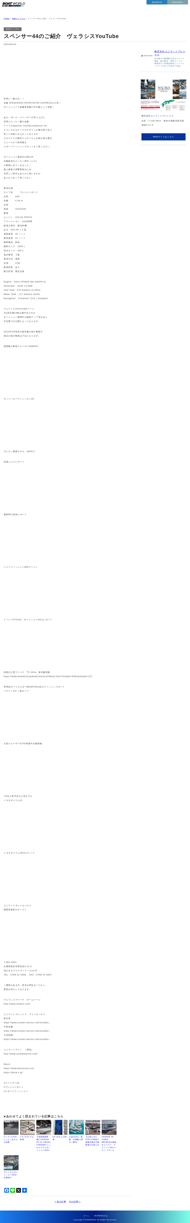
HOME (7, 16)
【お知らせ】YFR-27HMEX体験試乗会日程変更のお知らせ (92, 1138)
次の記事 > (75, 1199)
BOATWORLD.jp (101, 1213)
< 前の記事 (60, 1199)
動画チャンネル (18, 16)
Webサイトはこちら (163, 134)
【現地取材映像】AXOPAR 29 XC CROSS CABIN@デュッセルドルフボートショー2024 (43, 1141)
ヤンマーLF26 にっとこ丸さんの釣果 (11, 1137)
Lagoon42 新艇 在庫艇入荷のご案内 (76, 1137)
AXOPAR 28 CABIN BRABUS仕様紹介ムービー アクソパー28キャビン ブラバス (109, 1141)
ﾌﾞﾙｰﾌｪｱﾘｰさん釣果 (27, 1135)
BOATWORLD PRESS (30, 7)
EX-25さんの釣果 (60, 1135)
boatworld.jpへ (178, 2)
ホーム (86, 1213)
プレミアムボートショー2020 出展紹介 (11, 1172)
